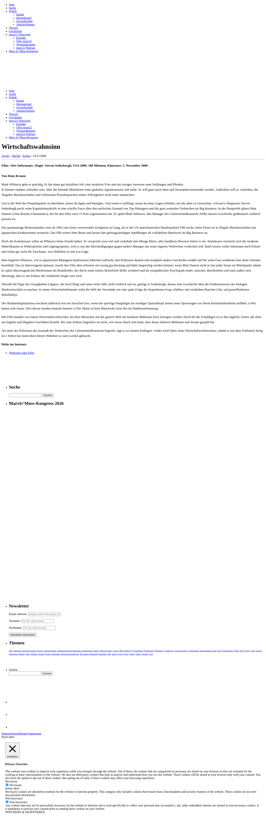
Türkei (138, 654)
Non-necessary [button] (14, 798)
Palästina (34, 654)
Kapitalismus (228, 651)
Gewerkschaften (180, 651)
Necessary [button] (11, 781)
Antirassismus (87, 651)
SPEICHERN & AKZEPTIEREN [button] (25, 812)
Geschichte (15, 31)
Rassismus (56, 654)
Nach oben (7, 736)
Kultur (27, 156)
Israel (219, 651)
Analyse (40, 651)
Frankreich (169, 651)
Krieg (242, 651)
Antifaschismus (25, 24)
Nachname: (15, 627)
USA (151, 654)
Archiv (5, 156)
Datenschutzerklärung (14, 733)
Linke (252, 651)
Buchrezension (106, 651)
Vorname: (14, 620)
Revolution (84, 654)
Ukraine (144, 654)
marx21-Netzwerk (19, 34)
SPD (109, 654)
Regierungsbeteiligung (70, 654)
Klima (236, 651)
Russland (102, 654)
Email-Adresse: (18, 614)
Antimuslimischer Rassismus (69, 651)
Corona (116, 651)
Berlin (96, 651)
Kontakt (21, 37)
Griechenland (193, 651)
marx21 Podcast (25, 47)
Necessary (16, 785)
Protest (48, 654)
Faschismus (138, 651)
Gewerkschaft (24, 21)
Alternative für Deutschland (24, 651)
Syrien (120, 654)
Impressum (34, 733)
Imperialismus (205, 651)
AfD (11, 651)
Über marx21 (24, 41)
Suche (12, 7)
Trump (132, 654)
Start (11, 4)
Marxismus (13, 654)
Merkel (22, 654)
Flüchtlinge (159, 651)
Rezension (94, 654)
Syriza (125, 654)
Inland (20, 14)
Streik (114, 654)
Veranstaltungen (25, 44)
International (23, 17)
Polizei (42, 654)
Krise (247, 651)
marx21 (259, 651)
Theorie (13, 27)
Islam (214, 651)
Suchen (13, 669)
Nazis (27, 654)
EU (131, 651)
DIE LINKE (124, 651)
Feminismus (149, 651)
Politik (13, 11)
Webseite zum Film (21, 353)
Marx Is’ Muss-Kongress (23, 51)
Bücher (16, 156)
